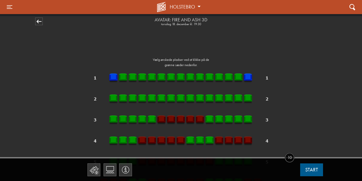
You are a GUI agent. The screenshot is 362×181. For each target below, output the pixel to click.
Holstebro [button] (183, 7)
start (311, 169)
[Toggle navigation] (9, 7)
